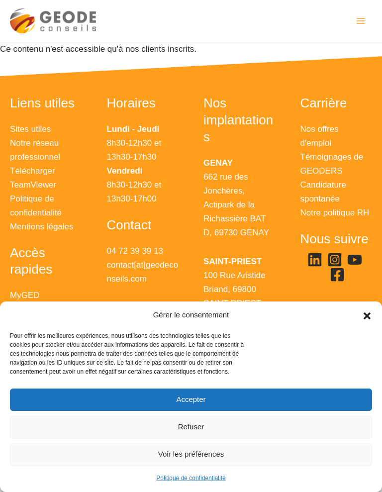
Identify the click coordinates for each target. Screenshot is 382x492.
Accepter (190, 399)
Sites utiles (30, 129)
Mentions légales (42, 226)
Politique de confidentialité (190, 478)
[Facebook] (337, 274)
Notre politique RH (335, 212)
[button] (367, 315)
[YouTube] (354, 259)
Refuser (191, 426)
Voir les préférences (191, 454)
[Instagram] (334, 259)
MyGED (25, 295)
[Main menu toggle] (361, 20)
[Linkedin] (314, 259)
